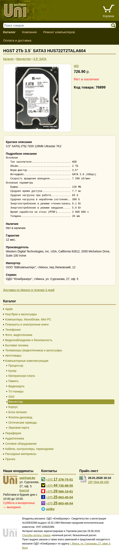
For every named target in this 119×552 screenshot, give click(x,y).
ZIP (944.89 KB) (98, 482)
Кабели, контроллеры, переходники (29, 449)
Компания (29, 32)
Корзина (108, 16)
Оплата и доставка (17, 40)
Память (13, 381)
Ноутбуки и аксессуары (21, 314)
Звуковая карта (18, 427)
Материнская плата (21, 375)
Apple (9, 309)
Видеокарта (16, 386)
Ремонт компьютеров (59, 32)
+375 (59, 479)
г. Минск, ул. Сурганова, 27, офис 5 (90, 543)
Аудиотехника (14, 438)
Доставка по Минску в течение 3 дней (28, 290)
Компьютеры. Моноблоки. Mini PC (28, 319)
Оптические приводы (22, 422)
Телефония (12, 329)
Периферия (13, 433)
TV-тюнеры (15, 391)
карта (24, 490)
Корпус (13, 407)
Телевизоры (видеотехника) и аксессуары (33, 350)
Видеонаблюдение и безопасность (28, 340)
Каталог (9, 32)
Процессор (15, 365)
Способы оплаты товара (36, 535)
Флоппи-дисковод (20, 417)
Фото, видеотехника (18, 335)
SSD (11, 396)
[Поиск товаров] (59, 25)
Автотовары (13, 355)
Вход (25, 547)
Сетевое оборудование (21, 443)
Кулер (12, 370)
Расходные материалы (20, 454)
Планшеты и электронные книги (27, 324)
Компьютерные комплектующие (27, 360)
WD (76, 66)
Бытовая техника (16, 345)
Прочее (10, 459)
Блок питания (17, 412)
